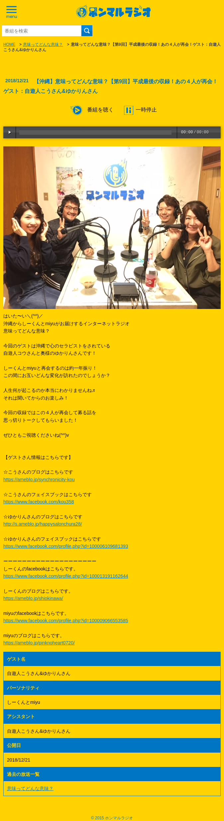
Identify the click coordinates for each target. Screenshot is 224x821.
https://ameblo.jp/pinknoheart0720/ (39, 642)
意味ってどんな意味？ (43, 44)
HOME (9, 44)
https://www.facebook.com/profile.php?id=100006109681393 (65, 546)
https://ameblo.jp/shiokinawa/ (33, 598)
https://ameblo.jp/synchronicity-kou (39, 479)
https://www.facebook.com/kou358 (38, 501)
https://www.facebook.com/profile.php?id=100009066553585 (65, 620)
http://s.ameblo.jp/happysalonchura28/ (42, 524)
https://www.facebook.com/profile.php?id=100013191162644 (65, 576)
